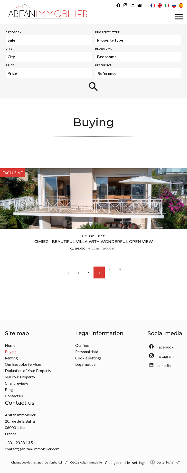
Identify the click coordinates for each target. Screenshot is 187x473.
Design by (168, 462)
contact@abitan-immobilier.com (32, 448)
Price (10, 65)
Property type (107, 32)
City (9, 48)
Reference (103, 65)
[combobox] (49, 40)
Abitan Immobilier (20, 414)
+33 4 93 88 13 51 (20, 442)
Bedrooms (103, 48)
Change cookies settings (27, 462)
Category (14, 32)
